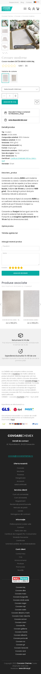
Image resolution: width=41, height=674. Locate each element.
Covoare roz (20, 641)
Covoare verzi (20, 651)
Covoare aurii (20, 654)
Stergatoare (20, 478)
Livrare (20, 511)
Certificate (20, 540)
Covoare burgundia (20, 597)
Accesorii (20, 481)
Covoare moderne (28, 16)
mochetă (20, 397)
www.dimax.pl (24, 668)
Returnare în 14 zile (20, 340)
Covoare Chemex (7, 9)
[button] (20, 89)
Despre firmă (13, 2)
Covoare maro (20, 594)
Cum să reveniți (20, 497)
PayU (13, 419)
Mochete (20, 471)
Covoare (18, 16)
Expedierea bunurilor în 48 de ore (20, 355)
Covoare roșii (20, 606)
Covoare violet (20, 610)
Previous (6, 53)
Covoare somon (20, 619)
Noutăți (20, 570)
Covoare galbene (20, 629)
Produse (20, 563)
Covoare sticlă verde (21, 600)
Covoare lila (20, 625)
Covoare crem (20, 622)
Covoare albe (20, 590)
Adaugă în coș (9, 102)
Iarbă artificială (20, 484)
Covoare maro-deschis (21, 616)
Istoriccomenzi (20, 560)
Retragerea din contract (20, 514)
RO (38, 2)
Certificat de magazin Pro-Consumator (20, 534)
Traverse (20, 474)
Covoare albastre (20, 635)
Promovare (20, 567)
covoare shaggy (31, 381)
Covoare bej (20, 587)
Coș (37, 9)
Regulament (20, 501)
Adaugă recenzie (20, 273)
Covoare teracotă (21, 648)
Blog (22, 2)
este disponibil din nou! (18, 120)
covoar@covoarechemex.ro (20, 456)
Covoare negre (20, 603)
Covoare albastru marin (20, 613)
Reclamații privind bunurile (20, 504)
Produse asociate (14, 283)
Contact (29, 2)
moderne (16, 374)
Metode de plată (20, 507)
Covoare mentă (21, 632)
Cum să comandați (20, 494)
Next (3, 53)
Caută (29, 9)
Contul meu (33, 9)
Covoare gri (20, 645)
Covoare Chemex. (24, 663)
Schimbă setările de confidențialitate (20, 544)
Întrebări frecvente (20, 537)
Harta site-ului (20, 530)
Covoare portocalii (20, 638)
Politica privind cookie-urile (20, 524)
